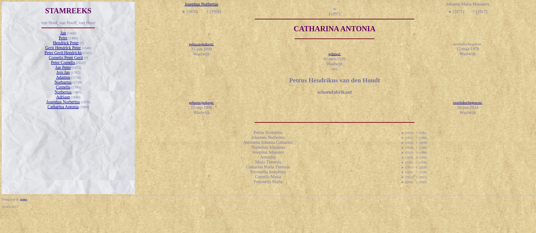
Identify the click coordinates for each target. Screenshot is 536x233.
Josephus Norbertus (63, 101)
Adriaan (63, 97)
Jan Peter (63, 67)
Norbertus (63, 92)
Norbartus (63, 82)
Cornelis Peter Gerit (66, 57)
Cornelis (63, 87)
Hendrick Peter (66, 42)
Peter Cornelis (63, 62)
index (23, 199)
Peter (63, 38)
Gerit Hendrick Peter (63, 47)
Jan (63, 33)
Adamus (63, 77)
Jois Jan (63, 72)
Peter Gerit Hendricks (63, 52)
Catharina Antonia (63, 106)
